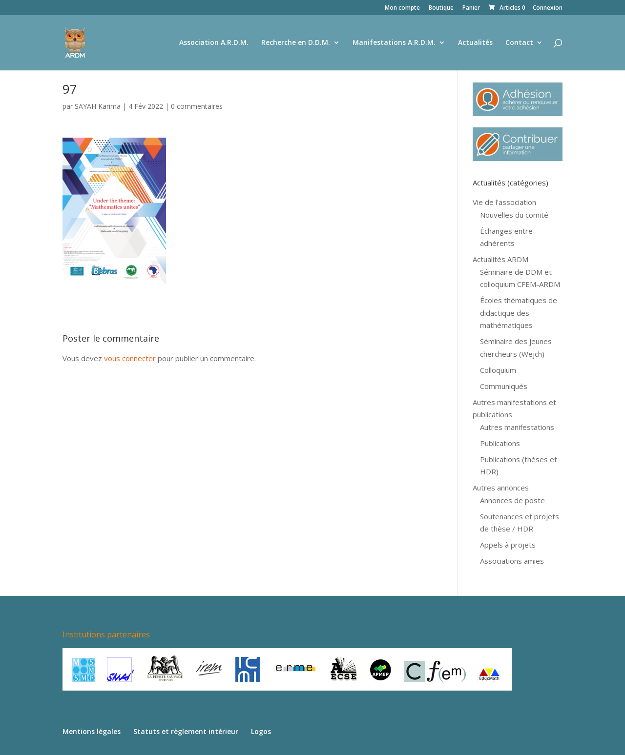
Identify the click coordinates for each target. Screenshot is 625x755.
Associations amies (512, 561)
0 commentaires (197, 106)
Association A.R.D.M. (214, 43)
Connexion (547, 8)
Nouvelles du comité (514, 215)
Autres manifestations (517, 427)
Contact (519, 43)
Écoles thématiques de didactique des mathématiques (518, 312)
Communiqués (503, 386)
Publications (500, 443)
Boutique (441, 8)
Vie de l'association (504, 202)
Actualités (475, 43)
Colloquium (498, 370)
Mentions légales (91, 731)
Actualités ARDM (500, 259)
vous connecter (130, 358)
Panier (471, 8)
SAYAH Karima (98, 106)
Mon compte (402, 8)
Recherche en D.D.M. (295, 43)
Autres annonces (501, 487)
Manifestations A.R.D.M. (394, 43)
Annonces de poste (512, 500)
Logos (261, 731)
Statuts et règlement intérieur (185, 731)
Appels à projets (508, 545)
